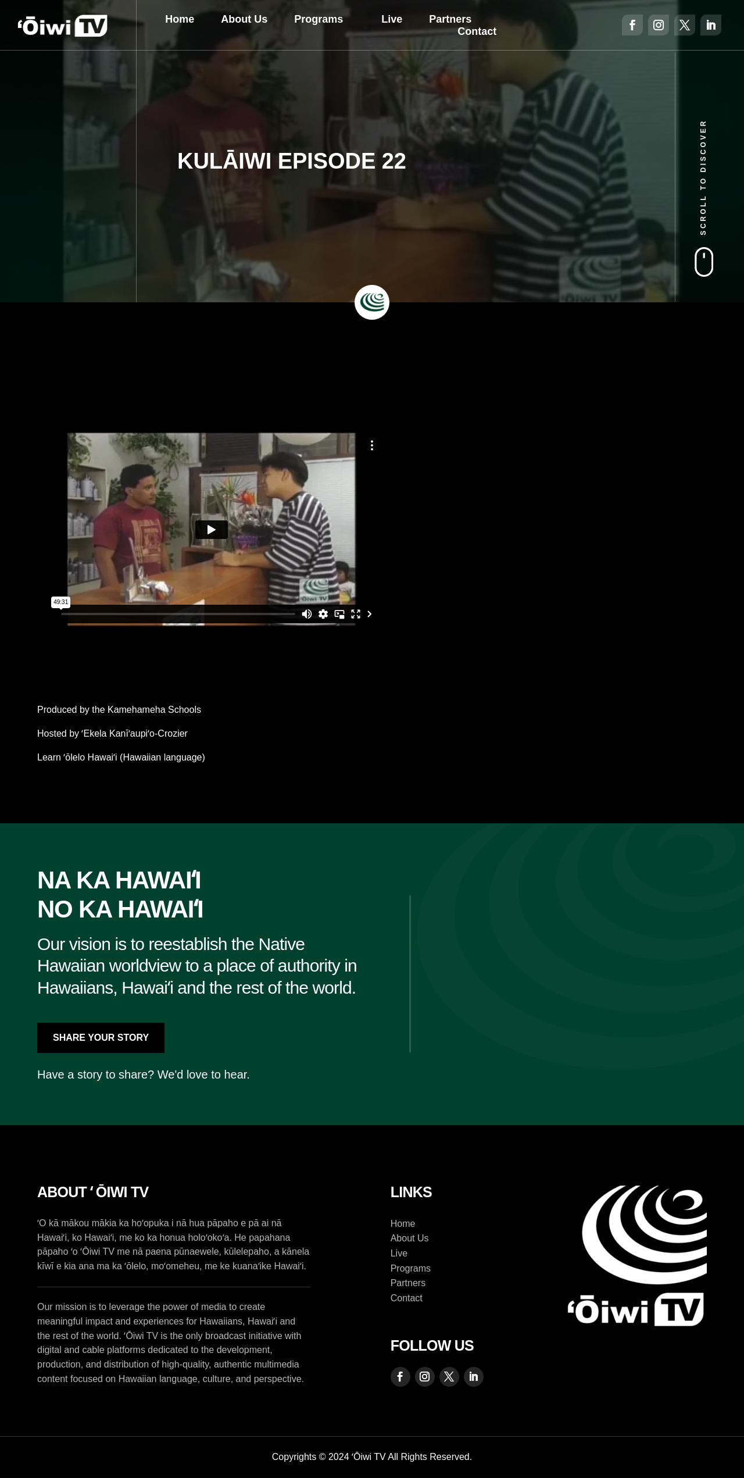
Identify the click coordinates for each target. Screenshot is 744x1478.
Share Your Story (101, 1038)
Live (391, 19)
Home (179, 19)
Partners (450, 19)
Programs (318, 19)
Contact (476, 31)
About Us (244, 19)
